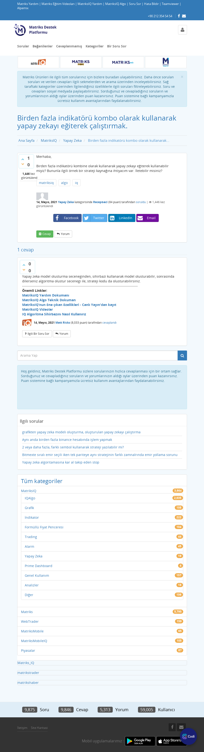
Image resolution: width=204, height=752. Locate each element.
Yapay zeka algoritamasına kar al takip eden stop (60, 462)
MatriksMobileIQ (34, 641)
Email (146, 218)
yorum (65, 234)
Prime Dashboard (38, 566)
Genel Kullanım (37, 575)
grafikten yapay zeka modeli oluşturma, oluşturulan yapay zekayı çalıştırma (81, 432)
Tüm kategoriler (41, 481)
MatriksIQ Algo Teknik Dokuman (49, 300)
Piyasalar (28, 650)
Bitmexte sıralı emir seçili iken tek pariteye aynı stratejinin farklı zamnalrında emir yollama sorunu (100, 454)
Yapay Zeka (66, 202)
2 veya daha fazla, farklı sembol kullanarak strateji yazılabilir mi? (73, 447)
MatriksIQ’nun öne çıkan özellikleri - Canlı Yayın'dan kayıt (69, 304)
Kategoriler (95, 46)
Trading (31, 537)
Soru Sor (135, 4)
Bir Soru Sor (116, 46)
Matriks (27, 612)
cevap (46, 234)
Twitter (93, 218)
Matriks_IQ (25, 662)
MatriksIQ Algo (115, 4)
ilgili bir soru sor (38, 334)
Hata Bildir (151, 4)
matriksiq (46, 182)
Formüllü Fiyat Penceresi (44, 527)
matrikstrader (28, 672)
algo (64, 182)
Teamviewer (170, 4)
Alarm (29, 546)
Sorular (23, 46)
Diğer (29, 595)
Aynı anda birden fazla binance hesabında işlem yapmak (67, 439)
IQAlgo (30, 498)
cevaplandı (109, 323)
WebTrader (30, 621)
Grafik (29, 508)
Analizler (32, 585)
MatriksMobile (32, 631)
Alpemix (23, 8)
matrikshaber (28, 682)
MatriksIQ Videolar (37, 309)
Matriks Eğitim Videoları (58, 4)
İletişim (22, 728)
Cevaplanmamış (69, 46)
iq (76, 182)
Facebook (66, 218)
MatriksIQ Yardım (90, 4)
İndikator (32, 517)
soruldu (141, 202)
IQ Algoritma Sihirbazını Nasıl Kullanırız (54, 314)
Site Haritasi (39, 728)
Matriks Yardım (27, 4)
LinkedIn (120, 218)
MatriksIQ (28, 491)
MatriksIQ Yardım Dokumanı (45, 295)
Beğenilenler (43, 46)
